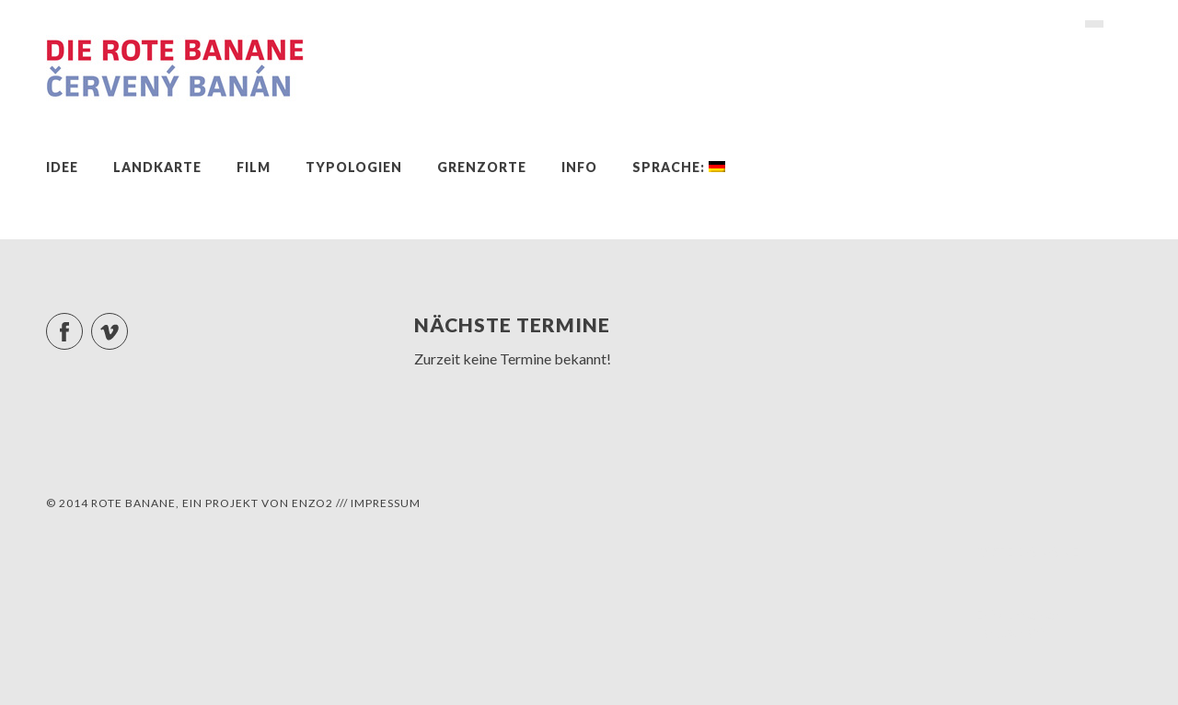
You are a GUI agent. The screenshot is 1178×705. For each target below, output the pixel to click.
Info (579, 167)
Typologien (354, 167)
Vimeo (127, 323)
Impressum (386, 503)
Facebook (82, 323)
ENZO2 (312, 503)
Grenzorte (481, 167)
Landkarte (157, 167)
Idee (62, 167)
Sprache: (678, 167)
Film (254, 167)
